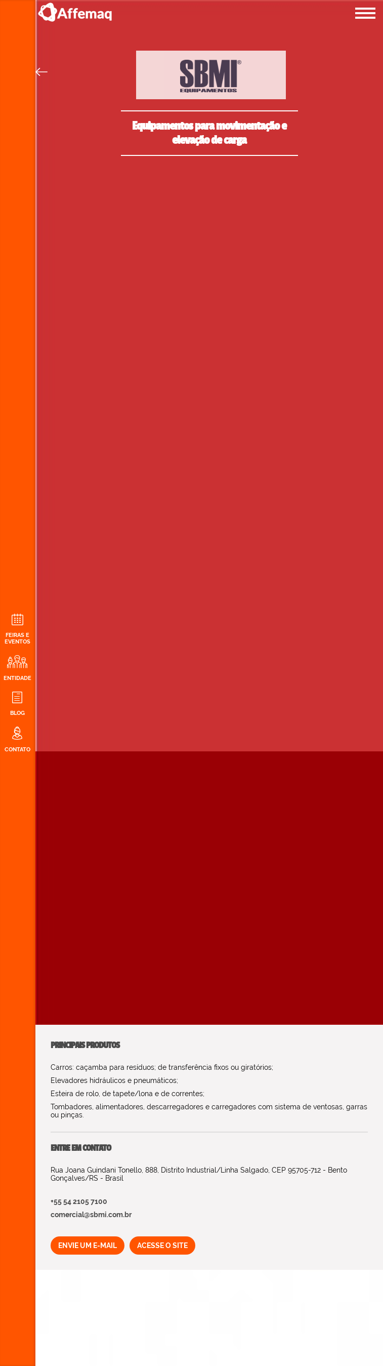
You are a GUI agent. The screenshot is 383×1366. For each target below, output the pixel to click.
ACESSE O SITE (162, 1245)
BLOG (17, 704)
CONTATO (17, 740)
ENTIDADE (17, 668)
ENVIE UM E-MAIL (87, 1245)
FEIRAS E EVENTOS (17, 629)
